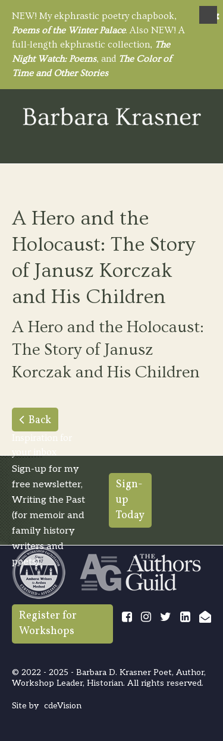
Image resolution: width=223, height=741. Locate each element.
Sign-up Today (130, 500)
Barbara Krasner (112, 117)
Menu (208, 15)
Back (40, 420)
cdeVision (62, 706)
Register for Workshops (48, 623)
